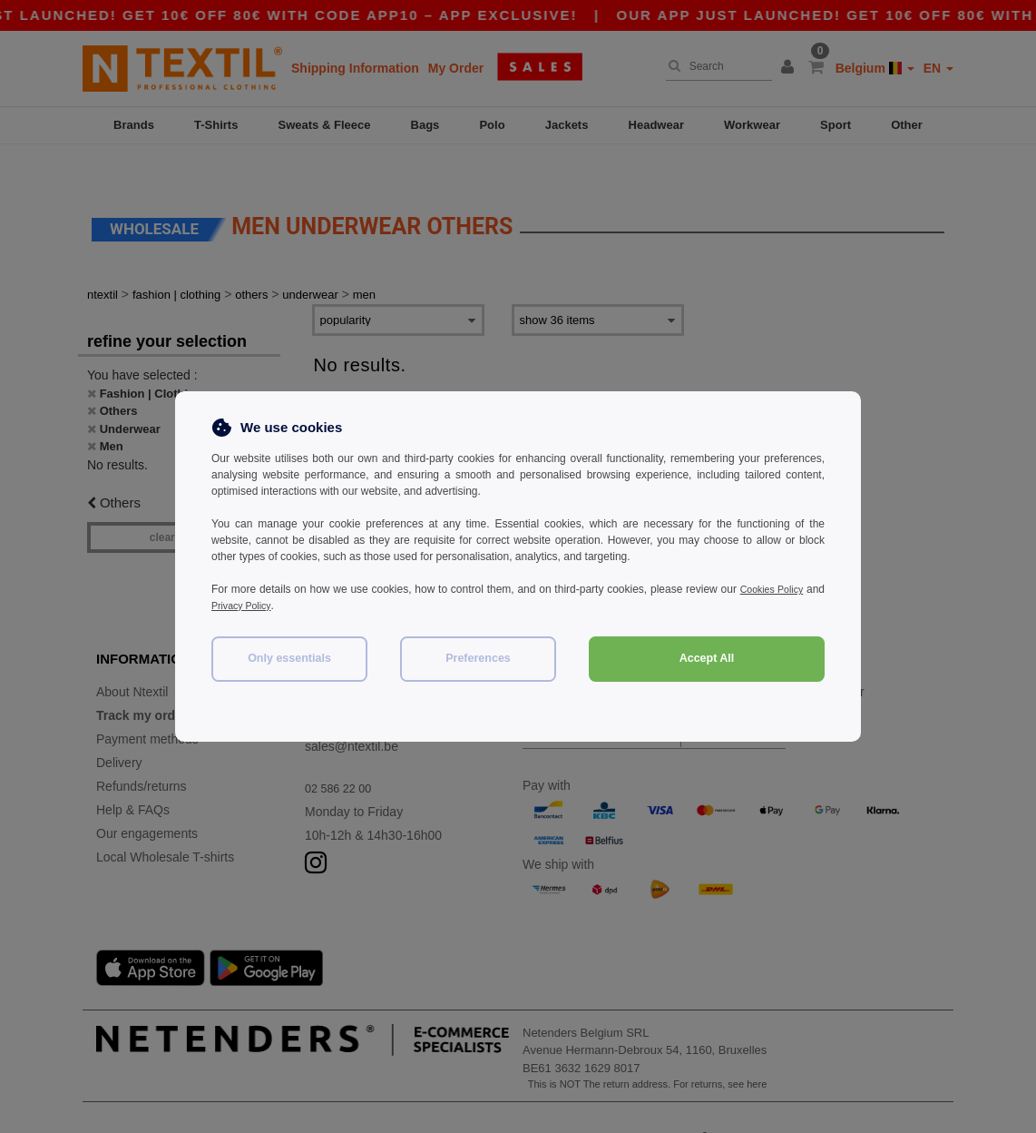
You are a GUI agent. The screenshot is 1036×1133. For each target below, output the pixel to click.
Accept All (707, 658)
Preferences (478, 658)
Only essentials (289, 658)
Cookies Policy (788, 589)
